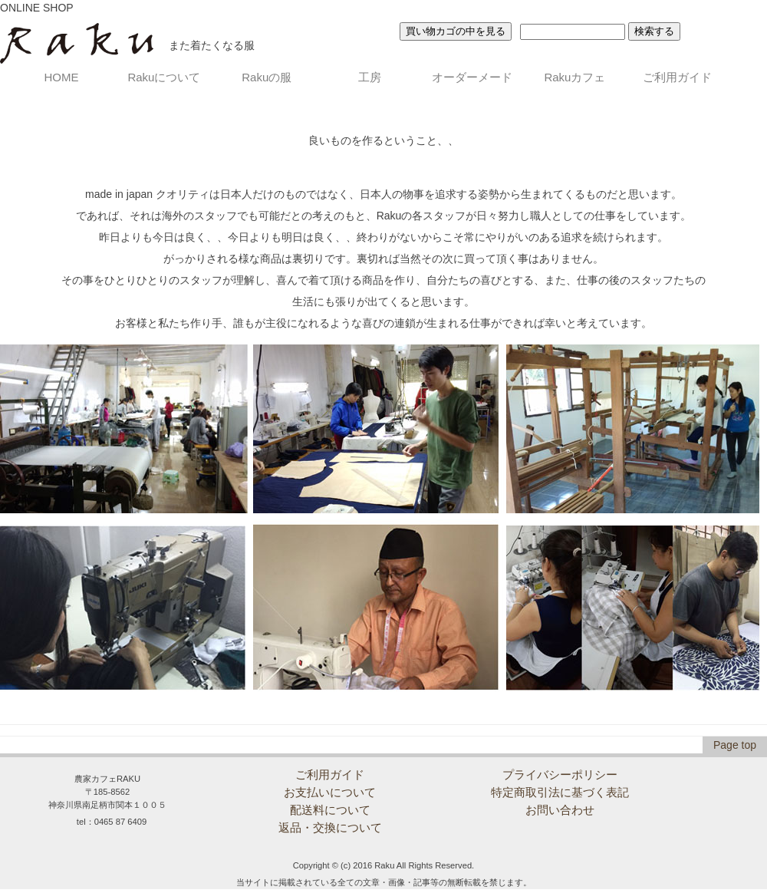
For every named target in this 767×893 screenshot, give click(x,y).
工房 (369, 77)
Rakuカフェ (574, 77)
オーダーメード (472, 77)
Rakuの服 (266, 77)
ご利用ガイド (677, 77)
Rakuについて (163, 77)
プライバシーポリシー (559, 774)
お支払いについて (330, 792)
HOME (61, 77)
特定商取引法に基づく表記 (560, 792)
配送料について (330, 809)
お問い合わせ (559, 809)
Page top (734, 745)
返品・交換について (330, 827)
